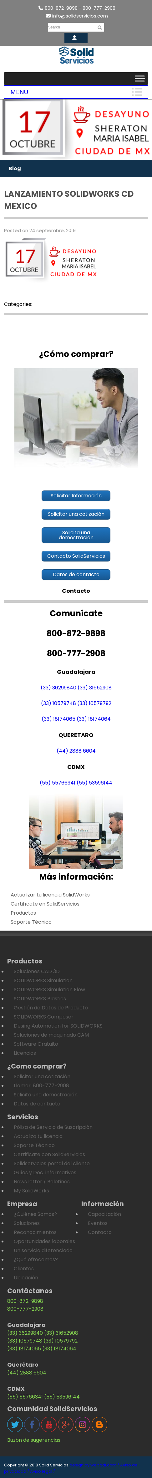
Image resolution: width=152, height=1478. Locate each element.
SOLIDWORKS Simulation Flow (49, 989)
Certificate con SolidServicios (49, 1154)
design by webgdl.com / (94, 1465)
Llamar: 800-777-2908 (41, 1085)
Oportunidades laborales (44, 1241)
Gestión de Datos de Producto (51, 1007)
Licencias (25, 1053)
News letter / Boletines (42, 1181)
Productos (23, 913)
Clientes (24, 1268)
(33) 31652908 (95, 687)
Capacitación (104, 1214)
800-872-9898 (25, 1301)
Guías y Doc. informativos (45, 1172)
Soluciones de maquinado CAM (51, 1035)
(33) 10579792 (94, 703)
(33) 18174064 (94, 719)
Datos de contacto (37, 1103)
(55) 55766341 (57, 782)
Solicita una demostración (46, 1094)
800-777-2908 (25, 1309)
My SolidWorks (31, 1190)
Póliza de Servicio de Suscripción (53, 1127)
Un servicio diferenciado (43, 1250)
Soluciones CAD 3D (37, 971)
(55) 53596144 (94, 782)
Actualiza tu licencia (38, 1136)
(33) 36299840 (58, 687)
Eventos (98, 1223)
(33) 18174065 (58, 719)
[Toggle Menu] (140, 78)
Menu (19, 92)
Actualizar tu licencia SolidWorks (50, 894)
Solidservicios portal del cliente (52, 1163)
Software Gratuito (36, 1044)
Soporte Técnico (31, 922)
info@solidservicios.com (77, 16)
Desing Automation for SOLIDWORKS (58, 1025)
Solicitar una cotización (42, 1076)
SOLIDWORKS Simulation (43, 980)
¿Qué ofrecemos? (36, 1259)
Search (54, 27)
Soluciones (27, 1223)
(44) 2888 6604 (76, 750)
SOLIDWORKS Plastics (40, 998)
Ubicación (26, 1277)
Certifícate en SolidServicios (45, 903)
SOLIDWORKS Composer (43, 1016)
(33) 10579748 (58, 703)
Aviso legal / (42, 1471)
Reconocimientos (35, 1232)
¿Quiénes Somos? (35, 1214)
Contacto (100, 1232)
